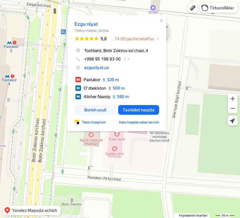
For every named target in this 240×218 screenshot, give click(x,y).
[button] (193, 8)
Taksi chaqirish (94, 122)
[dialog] (116, 73)
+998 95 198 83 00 (98, 59)
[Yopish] (161, 20)
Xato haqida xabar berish (139, 122)
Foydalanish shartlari (193, 215)
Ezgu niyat (86, 24)
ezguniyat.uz (96, 67)
